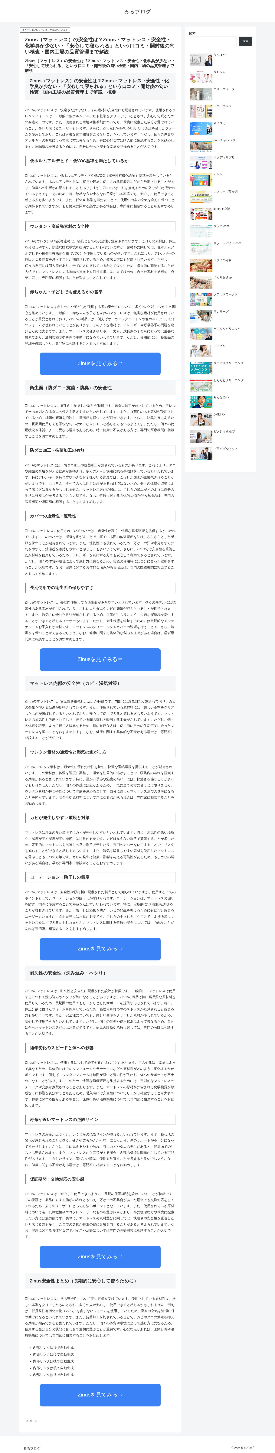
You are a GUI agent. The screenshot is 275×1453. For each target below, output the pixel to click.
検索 (192, 33)
